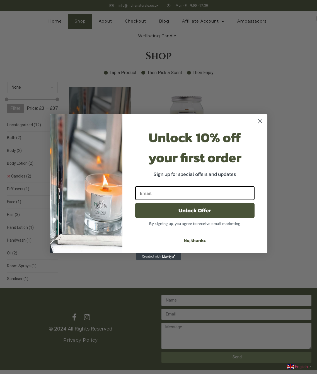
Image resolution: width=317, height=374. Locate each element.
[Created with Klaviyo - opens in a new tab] (158, 256)
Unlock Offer (194, 210)
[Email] (195, 193)
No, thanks (195, 240)
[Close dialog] (260, 121)
